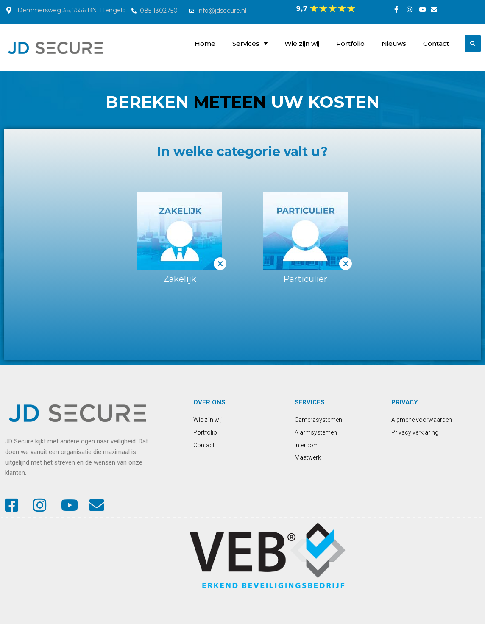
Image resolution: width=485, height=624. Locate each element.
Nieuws (394, 43)
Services (250, 43)
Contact (436, 43)
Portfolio (350, 43)
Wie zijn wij (301, 43)
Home (205, 43)
